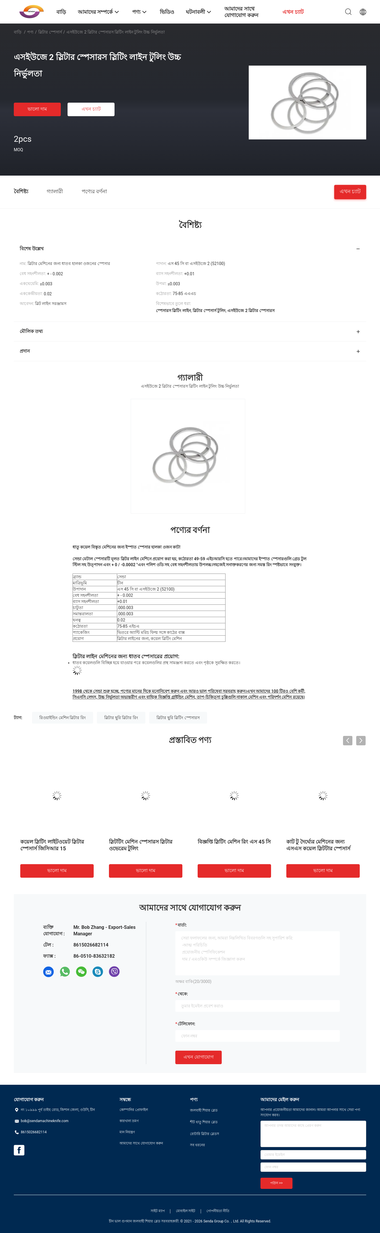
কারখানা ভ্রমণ (129, 1121)
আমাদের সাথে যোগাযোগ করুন (141, 1143)
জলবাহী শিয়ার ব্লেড (204, 1110)
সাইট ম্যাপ (158, 1211)
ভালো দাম (37, 109)
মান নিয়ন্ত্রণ (127, 1132)
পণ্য (30, 32)
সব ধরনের (197, 1145)
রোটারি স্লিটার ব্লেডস (204, 1134)
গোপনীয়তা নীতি (217, 1211)
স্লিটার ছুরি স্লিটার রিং (121, 717)
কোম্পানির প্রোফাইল (134, 1110)
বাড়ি (17, 32)
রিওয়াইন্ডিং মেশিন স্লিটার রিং (62, 717)
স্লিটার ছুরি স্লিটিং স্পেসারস (178, 717)
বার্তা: (182, 925)
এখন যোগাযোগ (198, 1057)
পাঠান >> (276, 1183)
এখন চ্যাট (91, 109)
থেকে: (183, 994)
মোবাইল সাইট (186, 1211)
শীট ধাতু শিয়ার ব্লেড (204, 1122)
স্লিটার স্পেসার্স (50, 32)
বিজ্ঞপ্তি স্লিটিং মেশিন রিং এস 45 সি (234, 842)
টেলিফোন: (186, 1024)
